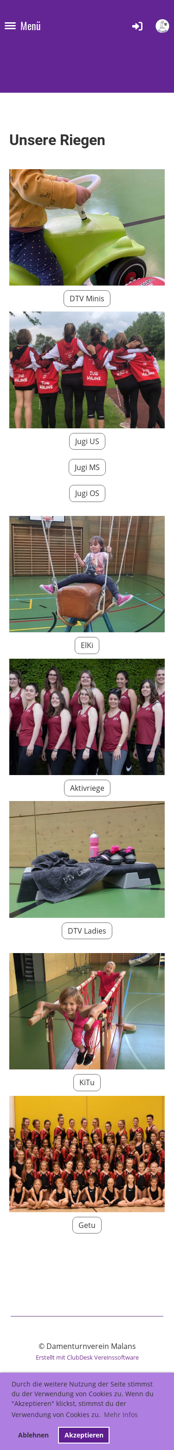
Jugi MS (87, 467)
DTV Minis (87, 298)
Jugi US (87, 441)
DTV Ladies (87, 931)
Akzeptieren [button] (83, 1435)
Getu (87, 1225)
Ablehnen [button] (33, 1435)
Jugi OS (87, 493)
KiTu (87, 1082)
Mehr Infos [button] (121, 1414)
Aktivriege (87, 788)
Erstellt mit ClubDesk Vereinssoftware (87, 1357)
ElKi (87, 645)
